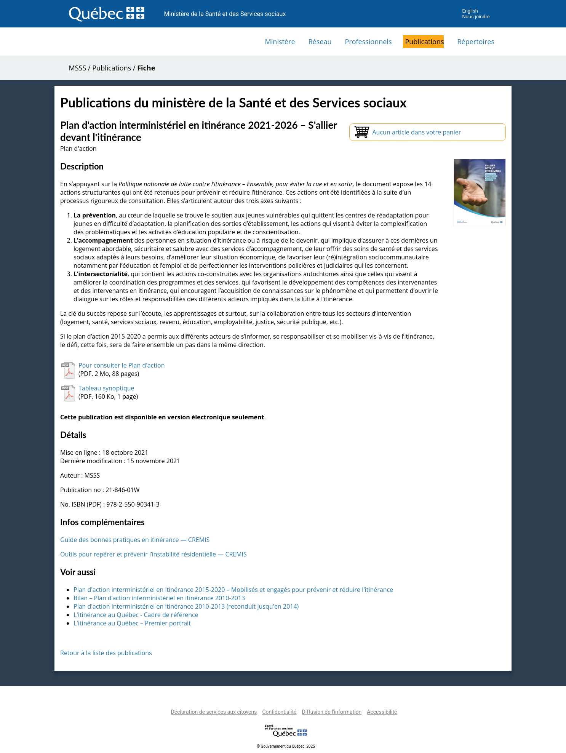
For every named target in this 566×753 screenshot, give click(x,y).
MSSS (77, 67)
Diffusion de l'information (331, 712)
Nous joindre (475, 16)
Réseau (320, 41)
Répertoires (475, 41)
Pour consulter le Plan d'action (121, 365)
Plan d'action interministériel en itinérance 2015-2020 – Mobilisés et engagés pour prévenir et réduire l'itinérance (233, 589)
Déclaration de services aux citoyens (214, 712)
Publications (424, 41)
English (470, 11)
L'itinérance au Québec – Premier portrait (132, 623)
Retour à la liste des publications (106, 653)
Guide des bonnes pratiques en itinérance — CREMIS (134, 540)
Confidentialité (279, 712)
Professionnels (368, 41)
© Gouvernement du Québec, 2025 (286, 746)
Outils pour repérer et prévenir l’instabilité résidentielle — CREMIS (153, 554)
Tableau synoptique (106, 388)
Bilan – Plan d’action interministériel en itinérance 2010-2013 (159, 598)
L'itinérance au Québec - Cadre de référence (136, 615)
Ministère (280, 41)
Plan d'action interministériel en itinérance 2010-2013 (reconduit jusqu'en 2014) (186, 606)
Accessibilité (382, 712)
